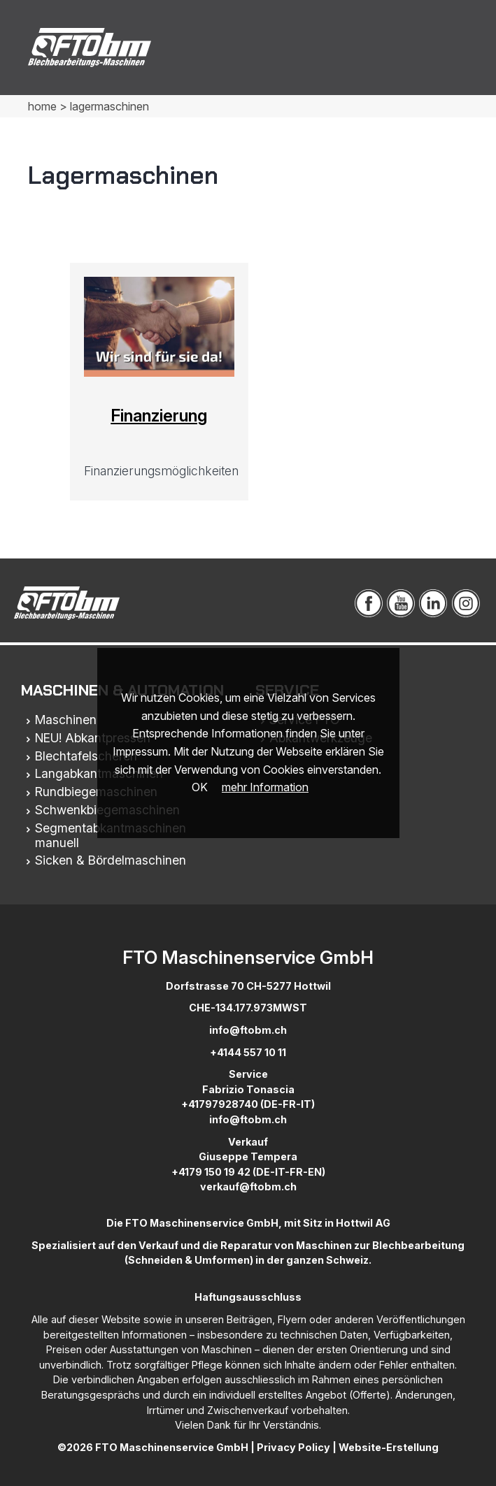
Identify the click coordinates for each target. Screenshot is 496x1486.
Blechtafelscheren (86, 756)
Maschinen (66, 719)
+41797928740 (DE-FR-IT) (248, 1104)
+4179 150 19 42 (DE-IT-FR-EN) (248, 1172)
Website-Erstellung (389, 1447)
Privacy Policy (293, 1447)
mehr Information (265, 787)
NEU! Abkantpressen (92, 737)
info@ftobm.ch (248, 1030)
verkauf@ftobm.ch (248, 1186)
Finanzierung (159, 415)
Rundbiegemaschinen (96, 791)
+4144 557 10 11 (248, 1052)
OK (200, 787)
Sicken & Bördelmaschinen (110, 860)
